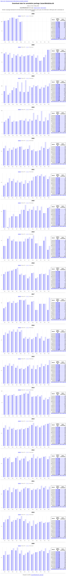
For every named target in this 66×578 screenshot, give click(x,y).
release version (37, 7)
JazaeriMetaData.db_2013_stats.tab (58, 444)
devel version (43, 7)
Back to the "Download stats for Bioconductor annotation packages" (14, 1)
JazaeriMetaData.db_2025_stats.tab (58, 70)
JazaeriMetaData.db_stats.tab (37, 574)
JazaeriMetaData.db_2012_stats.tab (58, 475)
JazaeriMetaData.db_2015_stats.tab (58, 382)
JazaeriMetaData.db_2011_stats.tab (58, 506)
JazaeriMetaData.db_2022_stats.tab (58, 163)
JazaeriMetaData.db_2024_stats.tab (58, 101)
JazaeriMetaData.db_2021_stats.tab (58, 195)
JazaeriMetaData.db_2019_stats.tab (58, 257)
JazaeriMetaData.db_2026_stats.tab (58, 39)
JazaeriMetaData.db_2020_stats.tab (58, 226)
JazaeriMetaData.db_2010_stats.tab (58, 537)
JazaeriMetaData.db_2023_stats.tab (58, 132)
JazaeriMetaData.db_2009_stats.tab (58, 569)
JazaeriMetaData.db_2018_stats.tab (58, 288)
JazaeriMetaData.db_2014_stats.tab (58, 413)
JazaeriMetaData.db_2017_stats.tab (58, 319)
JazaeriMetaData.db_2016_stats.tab (58, 350)
